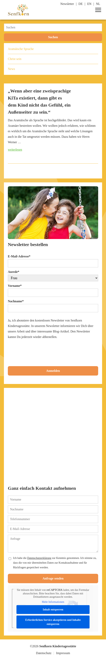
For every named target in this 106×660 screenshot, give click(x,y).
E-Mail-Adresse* (19, 256)
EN (89, 3)
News (11, 69)
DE (81, 3)
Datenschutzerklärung (39, 558)
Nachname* (16, 301)
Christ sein (14, 59)
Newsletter (67, 3)
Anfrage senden (53, 578)
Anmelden (53, 370)
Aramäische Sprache (21, 49)
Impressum (63, 653)
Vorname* (15, 285)
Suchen (53, 37)
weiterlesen (15, 149)
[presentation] (37, 351)
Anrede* (13, 271)
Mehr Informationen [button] (53, 601)
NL (98, 3)
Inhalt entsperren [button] (53, 609)
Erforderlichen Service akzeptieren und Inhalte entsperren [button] (53, 622)
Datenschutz (44, 653)
